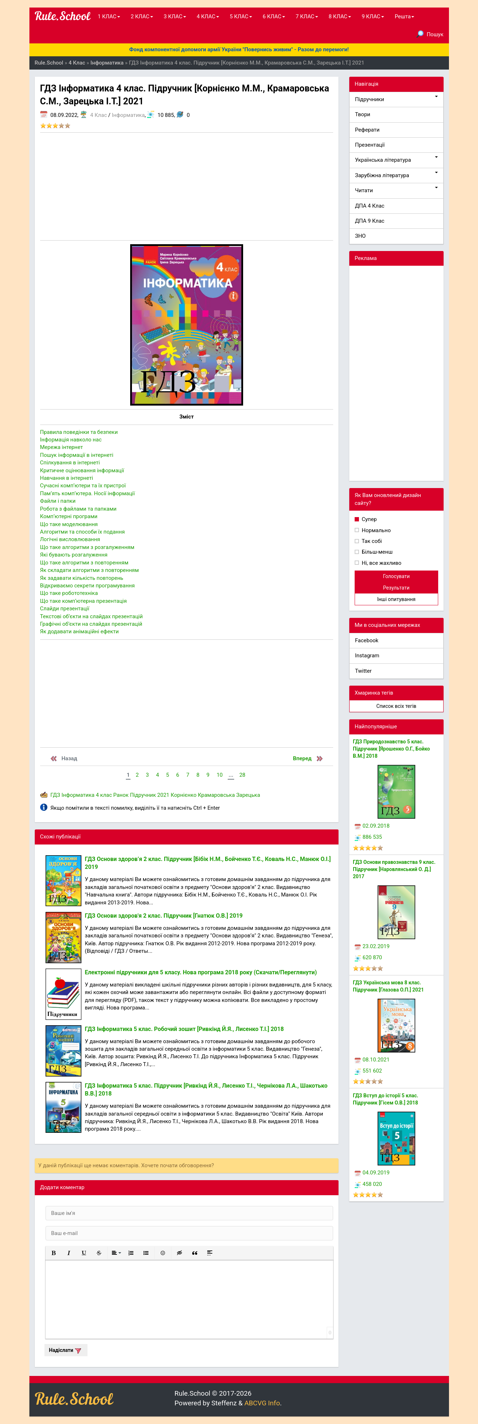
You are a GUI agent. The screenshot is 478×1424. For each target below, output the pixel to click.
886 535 (368, 837)
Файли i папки (58, 501)
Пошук (430, 34)
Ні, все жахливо (380, 563)
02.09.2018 (372, 826)
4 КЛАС (208, 16)
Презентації (370, 145)
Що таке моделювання (69, 524)
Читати (396, 190)
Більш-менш (376, 552)
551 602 (368, 1071)
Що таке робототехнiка (69, 593)
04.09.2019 (372, 1172)
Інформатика (128, 115)
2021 (163, 795)
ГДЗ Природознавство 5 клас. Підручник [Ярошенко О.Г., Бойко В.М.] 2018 (391, 749)
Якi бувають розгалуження (74, 555)
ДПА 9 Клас (369, 221)
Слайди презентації (64, 608)
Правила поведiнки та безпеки (79, 432)
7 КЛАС (307, 16)
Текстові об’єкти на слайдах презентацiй (91, 616)
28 (242, 775)
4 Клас (98, 115)
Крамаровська (216, 795)
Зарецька (248, 795)
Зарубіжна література (396, 175)
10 (220, 775)
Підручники (396, 99)
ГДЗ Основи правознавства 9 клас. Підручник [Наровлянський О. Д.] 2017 (394, 869)
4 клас (104, 795)
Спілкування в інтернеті (70, 462)
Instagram (367, 655)
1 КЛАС (109, 16)
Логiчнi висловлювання (70, 539)
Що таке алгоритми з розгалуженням (87, 547)
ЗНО (360, 236)
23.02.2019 (372, 946)
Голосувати (396, 576)
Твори (362, 114)
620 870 (368, 957)
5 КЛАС (241, 16)
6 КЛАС (274, 16)
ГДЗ (55, 795)
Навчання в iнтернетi (66, 478)
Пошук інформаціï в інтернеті (77, 455)
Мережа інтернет (61, 447)
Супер (368, 519)
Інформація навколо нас (71, 439)
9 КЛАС (373, 16)
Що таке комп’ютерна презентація (83, 601)
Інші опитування (396, 599)
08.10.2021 (372, 1059)
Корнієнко (184, 795)
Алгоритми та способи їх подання (82, 532)
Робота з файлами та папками (78, 509)
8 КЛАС (340, 16)
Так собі (371, 541)
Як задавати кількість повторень (81, 578)
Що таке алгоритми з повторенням (84, 562)
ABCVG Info (262, 1403)
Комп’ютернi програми (69, 516)
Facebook (366, 640)
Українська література (396, 159)
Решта (405, 16)
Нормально (375, 530)
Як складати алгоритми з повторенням (89, 570)
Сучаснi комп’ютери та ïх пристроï (83, 485)
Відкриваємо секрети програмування (87, 585)
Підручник (143, 795)
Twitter (363, 671)
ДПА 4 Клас (369, 206)
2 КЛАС (142, 16)
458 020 (368, 1184)
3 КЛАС (175, 16)
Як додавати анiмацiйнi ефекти (79, 631)
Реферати (367, 130)
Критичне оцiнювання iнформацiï (82, 470)
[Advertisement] (186, 186)
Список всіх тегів (396, 706)
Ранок (121, 795)
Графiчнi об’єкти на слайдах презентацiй (91, 624)
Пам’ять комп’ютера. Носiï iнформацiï (87, 493)
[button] (54, 1253)
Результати (396, 588)
